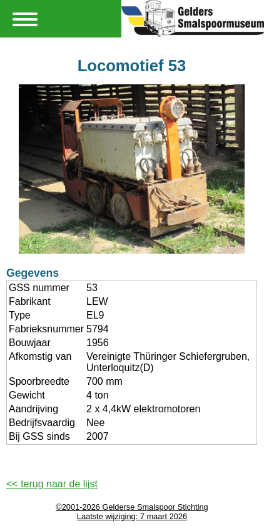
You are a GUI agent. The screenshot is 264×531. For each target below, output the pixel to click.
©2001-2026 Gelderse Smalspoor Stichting (132, 507)
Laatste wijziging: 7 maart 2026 (132, 516)
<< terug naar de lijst (52, 484)
